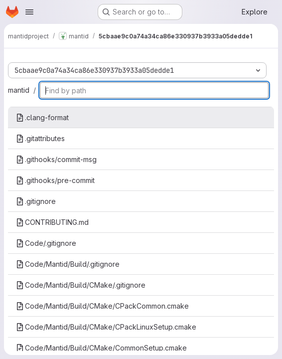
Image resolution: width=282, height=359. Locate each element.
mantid (18, 90)
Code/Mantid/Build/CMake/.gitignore (80, 285)
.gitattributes (40, 138)
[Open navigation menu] (29, 12)
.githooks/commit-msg (56, 159)
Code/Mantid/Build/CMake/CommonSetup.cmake (101, 348)
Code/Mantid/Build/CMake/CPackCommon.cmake (102, 306)
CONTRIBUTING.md (52, 222)
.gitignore (36, 201)
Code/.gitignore (46, 243)
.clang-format (42, 117)
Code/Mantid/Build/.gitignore (68, 264)
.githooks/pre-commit (55, 180)
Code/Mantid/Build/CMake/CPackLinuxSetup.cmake (106, 327)
